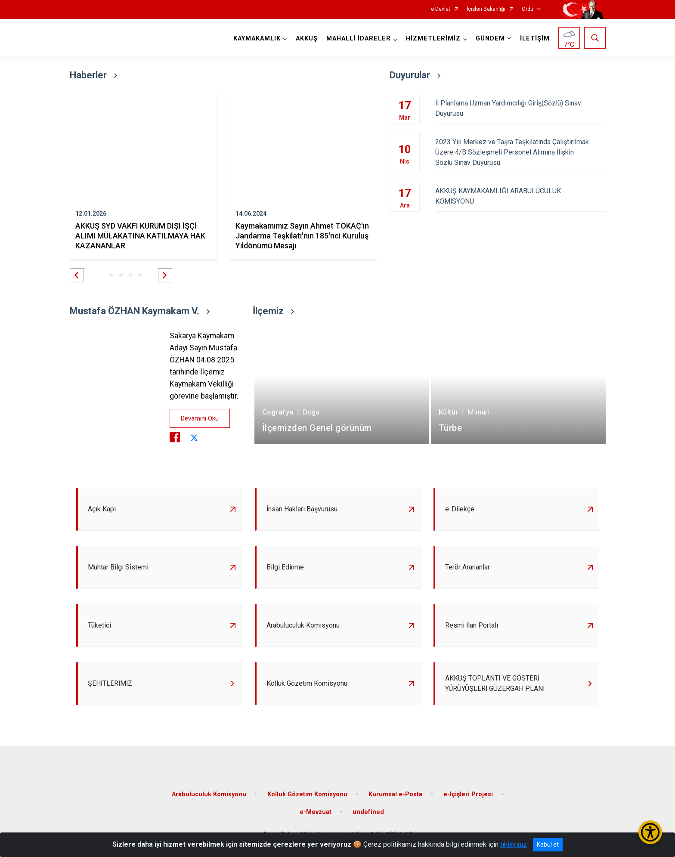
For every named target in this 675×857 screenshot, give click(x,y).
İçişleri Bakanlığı (486, 9)
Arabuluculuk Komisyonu (209, 794)
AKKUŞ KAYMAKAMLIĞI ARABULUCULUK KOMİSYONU (520, 196)
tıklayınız (513, 844)
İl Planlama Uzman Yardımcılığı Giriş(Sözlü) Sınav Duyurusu (520, 108)
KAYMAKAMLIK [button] (257, 38)
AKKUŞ (307, 38)
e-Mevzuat (315, 812)
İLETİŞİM (535, 38)
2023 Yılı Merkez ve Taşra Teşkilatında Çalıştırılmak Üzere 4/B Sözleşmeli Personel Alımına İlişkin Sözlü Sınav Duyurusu (520, 152)
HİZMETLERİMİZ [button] (433, 38)
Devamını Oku (200, 418)
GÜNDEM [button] (490, 38)
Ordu (527, 9)
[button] (77, 275)
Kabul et (548, 844)
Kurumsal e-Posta (395, 794)
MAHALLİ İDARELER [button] (358, 38)
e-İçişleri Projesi (468, 794)
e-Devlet (440, 9)
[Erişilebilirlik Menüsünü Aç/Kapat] (650, 832)
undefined (368, 812)
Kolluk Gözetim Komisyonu (307, 794)
